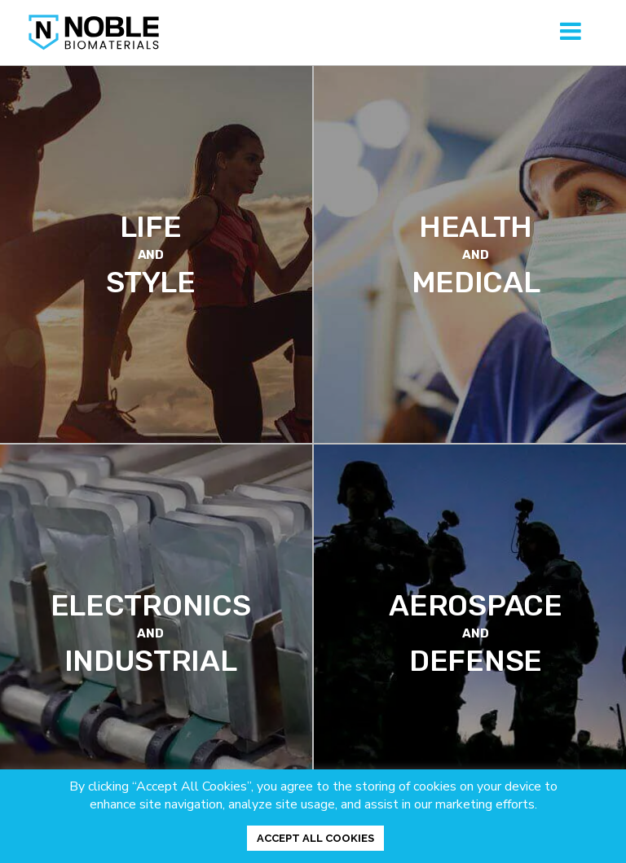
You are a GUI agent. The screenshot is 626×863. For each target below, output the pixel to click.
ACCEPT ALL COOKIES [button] (315, 838)
